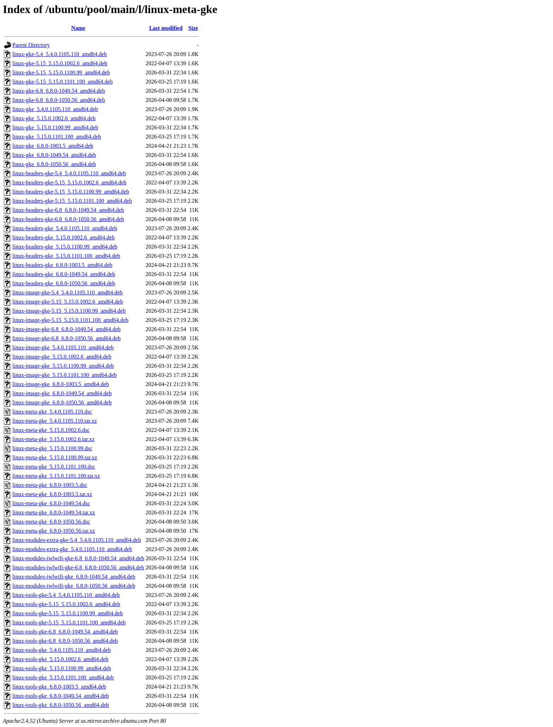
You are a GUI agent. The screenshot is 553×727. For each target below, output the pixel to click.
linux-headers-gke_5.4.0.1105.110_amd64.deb (64, 228)
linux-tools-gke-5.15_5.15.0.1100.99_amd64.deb (67, 613)
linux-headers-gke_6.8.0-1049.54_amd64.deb (63, 274)
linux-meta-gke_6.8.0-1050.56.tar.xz (53, 531)
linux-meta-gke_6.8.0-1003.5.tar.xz (52, 494)
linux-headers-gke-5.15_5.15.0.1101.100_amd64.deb (72, 201)
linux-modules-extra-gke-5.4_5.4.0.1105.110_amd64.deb (76, 540)
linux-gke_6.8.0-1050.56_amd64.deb (54, 164)
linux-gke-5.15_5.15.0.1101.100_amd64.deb (62, 82)
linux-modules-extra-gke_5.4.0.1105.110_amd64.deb (72, 549)
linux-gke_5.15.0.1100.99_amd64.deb (55, 127)
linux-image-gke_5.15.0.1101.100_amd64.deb (64, 375)
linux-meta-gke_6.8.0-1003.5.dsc (49, 485)
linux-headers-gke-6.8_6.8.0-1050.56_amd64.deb (68, 219)
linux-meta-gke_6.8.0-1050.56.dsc (51, 522)
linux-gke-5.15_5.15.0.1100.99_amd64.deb (61, 72)
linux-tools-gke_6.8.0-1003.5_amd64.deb (59, 687)
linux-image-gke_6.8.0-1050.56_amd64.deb (62, 402)
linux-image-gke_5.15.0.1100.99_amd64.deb (63, 366)
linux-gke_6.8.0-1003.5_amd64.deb (52, 146)
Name (78, 28)
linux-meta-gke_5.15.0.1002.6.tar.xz (53, 439)
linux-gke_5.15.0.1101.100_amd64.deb (56, 137)
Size (193, 28)
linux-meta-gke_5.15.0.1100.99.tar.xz (54, 457)
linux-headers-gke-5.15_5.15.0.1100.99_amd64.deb (70, 192)
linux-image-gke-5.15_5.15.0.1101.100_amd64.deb (70, 320)
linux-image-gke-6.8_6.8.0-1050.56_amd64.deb (66, 338)
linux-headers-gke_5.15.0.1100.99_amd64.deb (64, 247)
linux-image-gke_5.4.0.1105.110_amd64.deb (63, 347)
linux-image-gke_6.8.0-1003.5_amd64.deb (60, 384)
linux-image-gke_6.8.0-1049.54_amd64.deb (62, 393)
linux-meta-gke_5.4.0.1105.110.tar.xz (54, 421)
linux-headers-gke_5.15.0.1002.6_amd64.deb (63, 237)
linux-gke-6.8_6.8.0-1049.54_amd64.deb (58, 91)
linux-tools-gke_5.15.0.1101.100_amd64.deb (63, 677)
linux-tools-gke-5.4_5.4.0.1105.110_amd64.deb (66, 595)
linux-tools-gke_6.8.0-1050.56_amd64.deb (60, 705)
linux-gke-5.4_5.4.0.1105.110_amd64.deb (59, 54)
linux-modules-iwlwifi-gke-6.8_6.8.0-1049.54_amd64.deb (78, 558)
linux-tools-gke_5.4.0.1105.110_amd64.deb (61, 650)
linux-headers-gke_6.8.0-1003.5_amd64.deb (62, 265)
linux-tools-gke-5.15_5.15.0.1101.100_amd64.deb (69, 622)
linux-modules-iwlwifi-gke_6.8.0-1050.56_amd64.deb (73, 586)
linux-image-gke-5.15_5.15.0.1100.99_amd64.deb (69, 311)
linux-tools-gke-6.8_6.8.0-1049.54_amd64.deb (65, 632)
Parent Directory (31, 45)
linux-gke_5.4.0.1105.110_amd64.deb (55, 109)
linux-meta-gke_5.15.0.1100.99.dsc (52, 448)
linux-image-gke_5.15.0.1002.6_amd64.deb (61, 357)
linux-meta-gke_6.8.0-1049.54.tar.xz (53, 512)
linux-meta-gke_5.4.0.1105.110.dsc (52, 412)
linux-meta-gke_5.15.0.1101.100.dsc (53, 467)
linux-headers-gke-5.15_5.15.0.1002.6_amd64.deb (69, 182)
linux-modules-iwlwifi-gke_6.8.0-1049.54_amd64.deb (73, 577)
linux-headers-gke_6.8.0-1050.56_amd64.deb (63, 283)
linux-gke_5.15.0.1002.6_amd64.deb (54, 118)
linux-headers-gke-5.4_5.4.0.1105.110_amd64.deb (69, 173)
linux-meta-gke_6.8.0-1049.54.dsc (51, 503)
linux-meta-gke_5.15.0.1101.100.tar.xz (56, 476)
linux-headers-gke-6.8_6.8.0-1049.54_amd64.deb (68, 210)
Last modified (166, 28)
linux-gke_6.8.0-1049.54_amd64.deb (54, 155)
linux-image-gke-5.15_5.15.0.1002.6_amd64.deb (67, 302)
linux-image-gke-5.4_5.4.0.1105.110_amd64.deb (67, 292)
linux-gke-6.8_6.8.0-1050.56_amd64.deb (58, 100)
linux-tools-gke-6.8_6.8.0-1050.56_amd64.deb (65, 641)
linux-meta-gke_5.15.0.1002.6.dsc (51, 430)
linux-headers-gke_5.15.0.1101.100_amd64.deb (66, 256)
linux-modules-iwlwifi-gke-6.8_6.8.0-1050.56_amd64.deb (78, 567)
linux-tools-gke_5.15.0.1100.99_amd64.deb (61, 668)
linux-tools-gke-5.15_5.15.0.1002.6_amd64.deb (66, 604)
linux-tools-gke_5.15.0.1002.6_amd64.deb (60, 659)
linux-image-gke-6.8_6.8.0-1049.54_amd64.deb (66, 329)
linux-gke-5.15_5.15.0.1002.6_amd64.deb (59, 63)
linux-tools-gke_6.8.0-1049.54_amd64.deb (60, 696)
